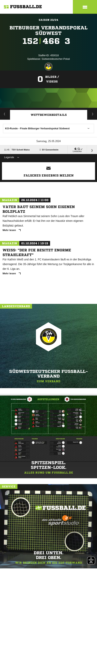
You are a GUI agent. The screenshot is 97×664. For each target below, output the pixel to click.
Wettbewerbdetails (49, 114)
